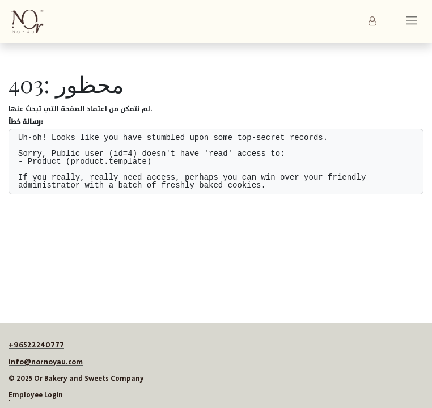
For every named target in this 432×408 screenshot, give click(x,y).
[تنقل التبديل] (411, 21)
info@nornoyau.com (46, 362)
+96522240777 (36, 345)
